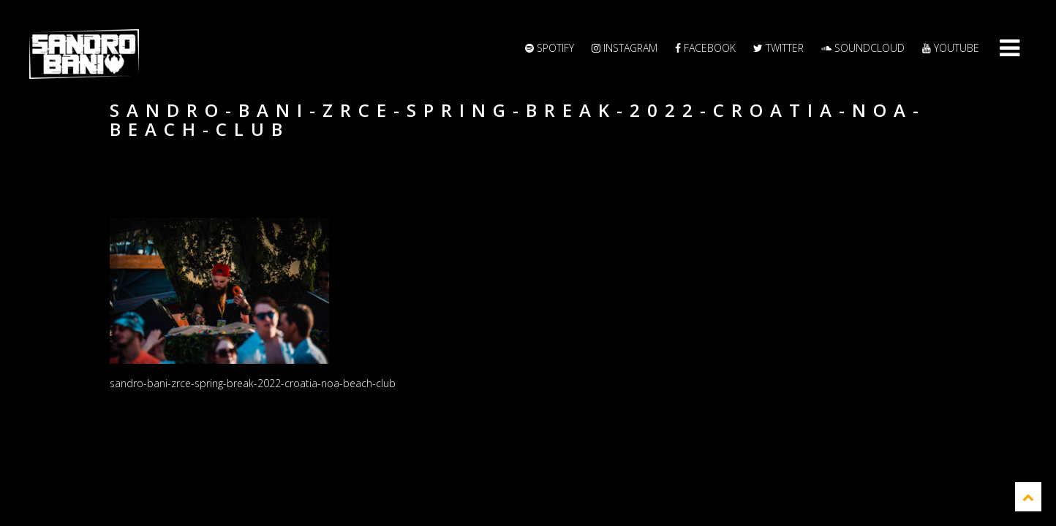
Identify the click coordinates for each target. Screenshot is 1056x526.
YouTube (950, 48)
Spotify (549, 48)
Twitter (778, 48)
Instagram (624, 48)
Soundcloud (863, 48)
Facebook (705, 48)
